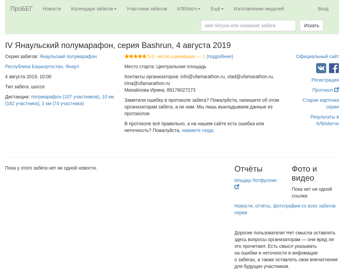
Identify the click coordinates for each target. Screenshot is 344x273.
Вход (323, 8)
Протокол (325, 90)
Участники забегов (147, 8)
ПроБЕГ (21, 8)
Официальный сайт (317, 56)
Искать (311, 25)
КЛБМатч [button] (189, 8)
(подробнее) (220, 56)
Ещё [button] (217, 8)
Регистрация (325, 80)
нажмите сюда (197, 130)
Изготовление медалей (259, 8)
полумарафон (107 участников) (65, 96)
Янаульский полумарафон (68, 56)
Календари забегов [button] (94, 8)
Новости (52, 8)
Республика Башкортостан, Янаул (42, 66)
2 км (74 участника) (63, 103)
